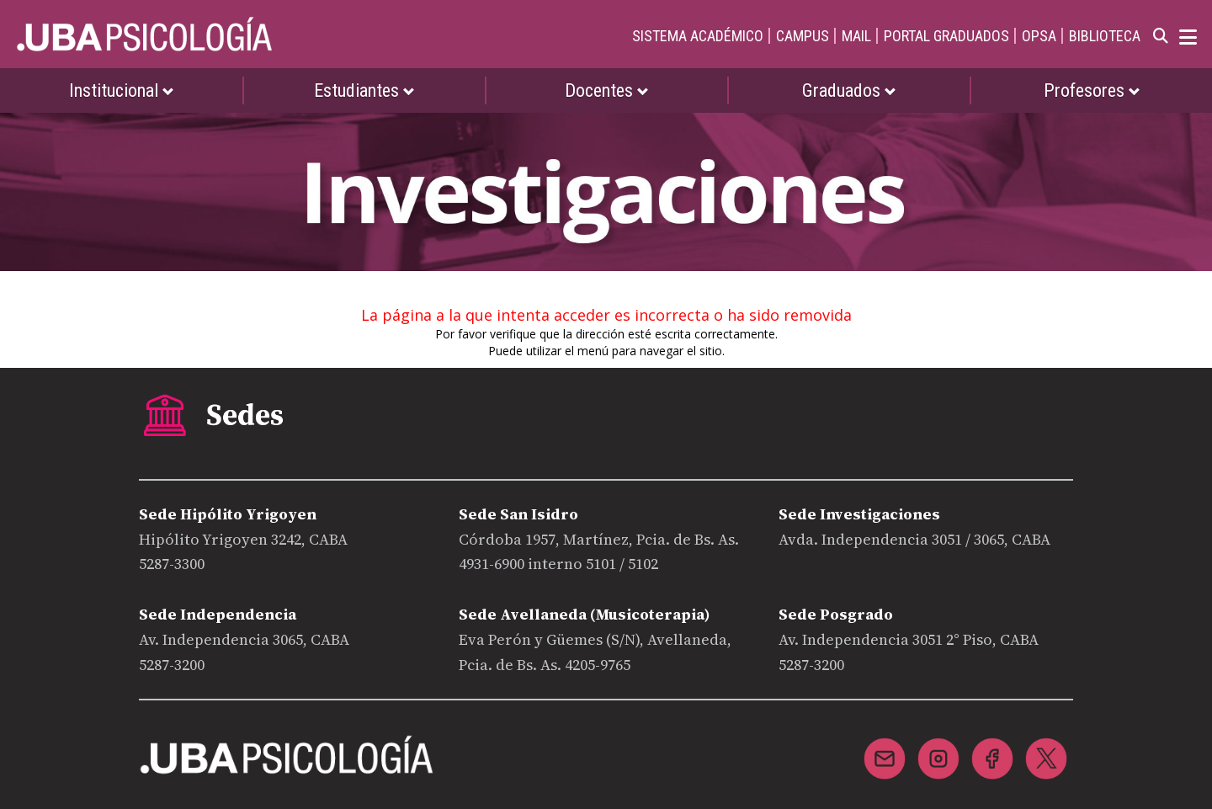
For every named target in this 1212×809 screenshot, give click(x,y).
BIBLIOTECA (1104, 36)
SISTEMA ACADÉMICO (697, 36)
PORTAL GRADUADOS (946, 36)
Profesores (1092, 90)
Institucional (121, 90)
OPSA (1039, 36)
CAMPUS (802, 36)
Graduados (849, 90)
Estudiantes (364, 90)
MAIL (856, 36)
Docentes (607, 90)
